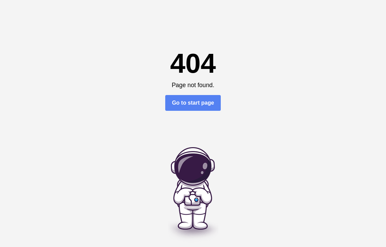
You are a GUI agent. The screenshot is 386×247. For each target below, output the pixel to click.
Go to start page (193, 103)
